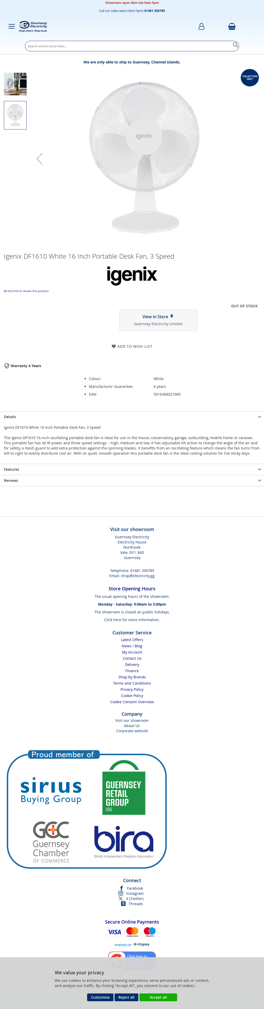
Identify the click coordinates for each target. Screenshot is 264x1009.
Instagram (135, 893)
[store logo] (33, 26)
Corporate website (132, 730)
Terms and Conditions (132, 683)
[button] (39, 158)
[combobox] (132, 46)
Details (10, 416)
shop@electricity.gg (138, 575)
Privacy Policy (132, 689)
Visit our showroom (132, 720)
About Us (132, 725)
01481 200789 (142, 570)
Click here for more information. (132, 619)
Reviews (11, 480)
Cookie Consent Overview (132, 701)
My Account (132, 652)
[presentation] (132, 416)
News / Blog (132, 645)
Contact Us (132, 658)
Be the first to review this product (26, 291)
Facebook (135, 888)
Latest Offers (132, 639)
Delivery (132, 664)
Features (11, 469)
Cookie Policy (132, 695)
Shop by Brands (132, 676)
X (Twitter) (135, 898)
